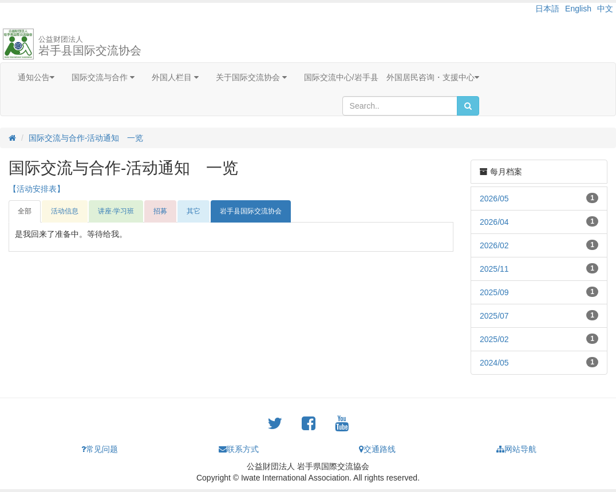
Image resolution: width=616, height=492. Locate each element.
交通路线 (377, 449)
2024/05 (494, 362)
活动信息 (64, 211)
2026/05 (494, 198)
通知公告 (36, 77)
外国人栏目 (175, 77)
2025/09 (494, 292)
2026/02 (494, 245)
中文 (605, 8)
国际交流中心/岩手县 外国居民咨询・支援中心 (391, 77)
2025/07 (494, 315)
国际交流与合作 (103, 77)
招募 (160, 211)
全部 (24, 211)
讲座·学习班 (116, 211)
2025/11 (494, 268)
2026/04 (494, 222)
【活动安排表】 (37, 188)
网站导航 (516, 449)
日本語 (547, 8)
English (578, 8)
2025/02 (494, 339)
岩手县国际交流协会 (89, 46)
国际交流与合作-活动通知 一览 (86, 137)
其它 (193, 211)
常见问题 (99, 449)
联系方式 (239, 449)
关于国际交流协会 (251, 77)
